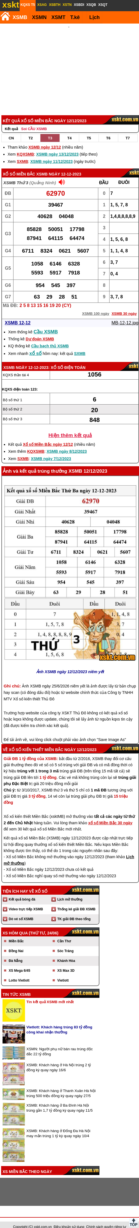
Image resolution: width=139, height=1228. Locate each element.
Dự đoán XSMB (40, 331)
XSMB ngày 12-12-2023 (58, 166)
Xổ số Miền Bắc (19, 166)
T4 (69, 130)
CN (11, 130)
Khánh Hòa (66, 953)
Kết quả (11, 121)
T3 (50, 130)
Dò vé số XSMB (21, 911)
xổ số (35, 345)
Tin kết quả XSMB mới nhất (50, 994)
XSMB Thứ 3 (15, 175)
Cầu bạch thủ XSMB (50, 338)
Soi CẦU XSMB (34, 121)
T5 (89, 130)
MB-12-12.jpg (124, 315)
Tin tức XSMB (17, 987)
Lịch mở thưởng (70, 892)
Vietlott (63, 973)
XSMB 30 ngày (124, 306)
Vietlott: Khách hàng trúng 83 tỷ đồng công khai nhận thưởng (59, 1022)
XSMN (39, 17)
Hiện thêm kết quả (70, 428)
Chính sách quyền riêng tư (106, 1219)
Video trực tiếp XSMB (26, 902)
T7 (128, 130)
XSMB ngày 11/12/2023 (51, 154)
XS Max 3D (65, 963)
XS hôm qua (15, 925)
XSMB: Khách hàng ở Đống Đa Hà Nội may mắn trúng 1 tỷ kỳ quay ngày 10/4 (58, 1125)
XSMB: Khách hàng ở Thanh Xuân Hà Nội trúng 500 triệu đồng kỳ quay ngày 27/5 (61, 1085)
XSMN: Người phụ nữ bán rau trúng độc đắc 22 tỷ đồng (59, 1044)
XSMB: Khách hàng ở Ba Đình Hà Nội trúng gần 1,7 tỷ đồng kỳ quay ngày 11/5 (59, 1100)
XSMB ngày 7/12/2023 (51, 451)
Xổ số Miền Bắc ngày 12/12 (48, 437)
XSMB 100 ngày (95, 306)
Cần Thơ (64, 934)
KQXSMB (25, 146)
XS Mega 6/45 (19, 963)
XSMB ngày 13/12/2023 (57, 146)
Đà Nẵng (15, 953)
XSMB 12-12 (18, 315)
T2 (31, 130)
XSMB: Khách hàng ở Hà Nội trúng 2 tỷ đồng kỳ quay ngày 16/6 (58, 1060)
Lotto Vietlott (19, 973)
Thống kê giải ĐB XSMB (76, 902)
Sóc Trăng (65, 943)
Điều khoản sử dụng (69, 1219)
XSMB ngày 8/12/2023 (67, 444)
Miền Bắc (16, 934)
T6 (108, 130)
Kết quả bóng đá (22, 892)
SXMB (22, 154)
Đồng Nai (16, 943)
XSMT (58, 17)
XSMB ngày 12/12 (44, 139)
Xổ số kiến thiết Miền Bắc (36, 742)
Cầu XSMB (46, 324)
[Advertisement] (69, 65)
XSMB (20, 17)
